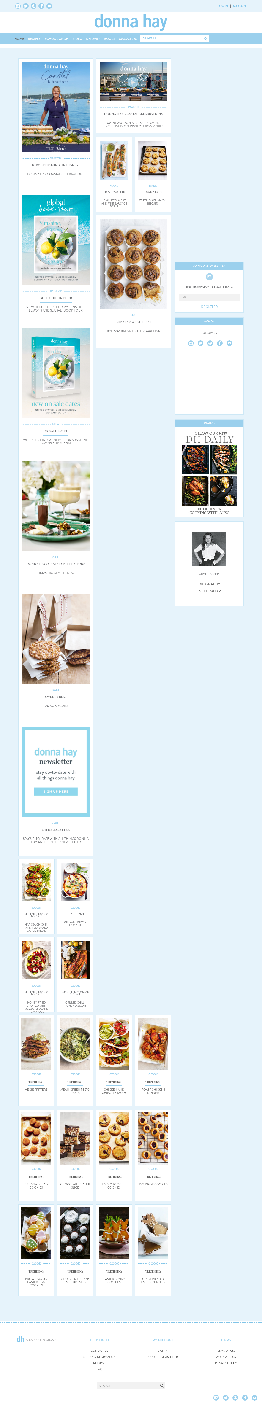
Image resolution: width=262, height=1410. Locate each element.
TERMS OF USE (225, 1351)
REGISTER (209, 307)
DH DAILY (93, 38)
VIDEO (77, 38)
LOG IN (223, 6)
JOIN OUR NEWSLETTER (162, 1357)
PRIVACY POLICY (226, 1363)
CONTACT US (99, 1351)
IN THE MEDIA (209, 591)
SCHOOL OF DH (56, 38)
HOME (19, 38)
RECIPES (34, 38)
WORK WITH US (226, 1357)
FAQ (99, 1369)
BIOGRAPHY (209, 584)
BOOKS (109, 38)
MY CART (239, 6)
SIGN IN (163, 1351)
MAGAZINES (128, 38)
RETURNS (99, 1363)
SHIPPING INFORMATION (99, 1357)
